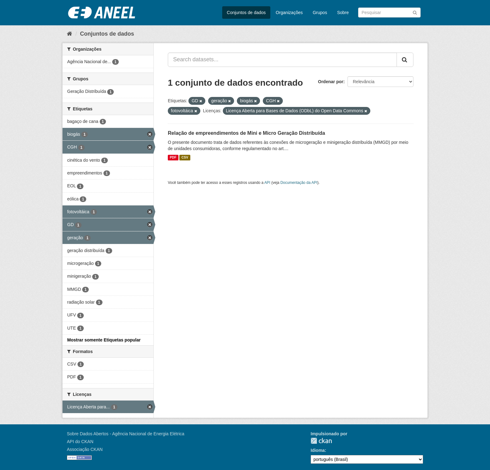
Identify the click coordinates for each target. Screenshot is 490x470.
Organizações (289, 12)
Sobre (343, 12)
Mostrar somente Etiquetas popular (104, 339)
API (267, 182)
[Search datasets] (389, 13)
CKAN (321, 440)
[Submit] (415, 12)
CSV (185, 157)
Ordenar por (330, 81)
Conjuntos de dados (246, 12)
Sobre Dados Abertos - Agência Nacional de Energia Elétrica (125, 433)
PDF (173, 157)
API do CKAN (80, 441)
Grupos (320, 12)
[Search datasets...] (282, 60)
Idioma (318, 450)
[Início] (69, 34)
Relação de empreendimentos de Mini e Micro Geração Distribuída (246, 133)
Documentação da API (298, 182)
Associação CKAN (84, 449)
